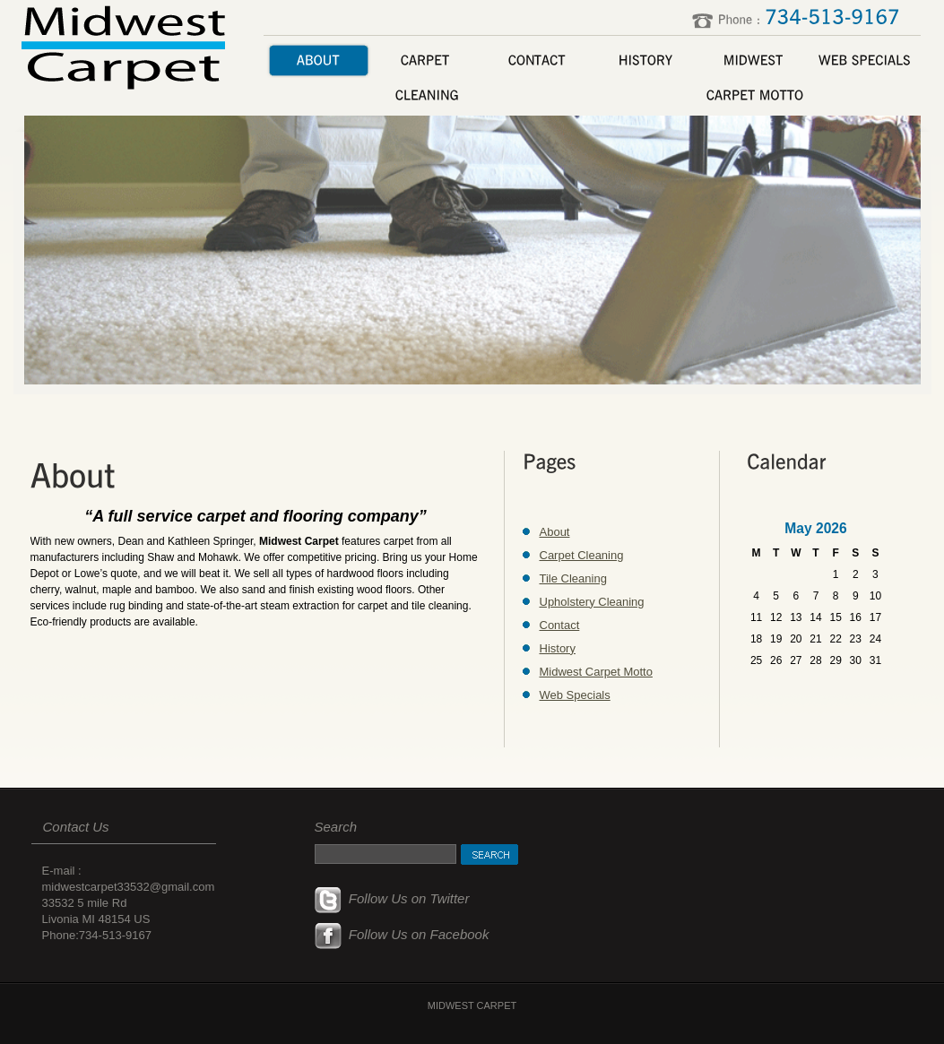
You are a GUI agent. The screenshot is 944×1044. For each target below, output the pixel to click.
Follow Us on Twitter (392, 898)
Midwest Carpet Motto (596, 671)
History (558, 648)
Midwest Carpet (125, 45)
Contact (560, 625)
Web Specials (575, 695)
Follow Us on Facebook (402, 934)
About (555, 532)
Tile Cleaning (573, 578)
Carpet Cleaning (582, 555)
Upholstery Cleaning (592, 601)
